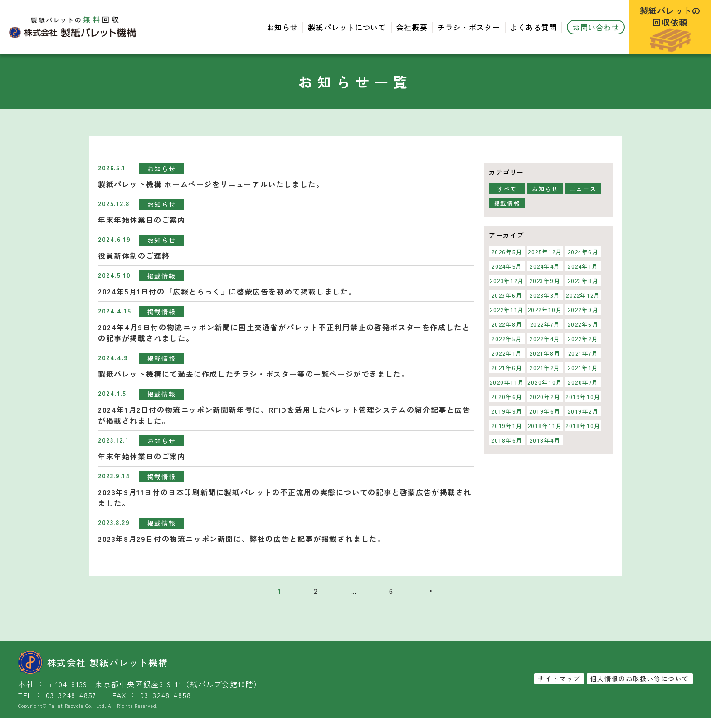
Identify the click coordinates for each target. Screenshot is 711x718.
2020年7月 (583, 382)
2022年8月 (506, 324)
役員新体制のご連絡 (134, 255)
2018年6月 (507, 440)
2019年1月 (506, 425)
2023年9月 (544, 280)
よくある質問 (533, 27)
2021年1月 (583, 367)
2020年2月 (544, 396)
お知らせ (282, 27)
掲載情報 (161, 275)
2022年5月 (507, 338)
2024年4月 (545, 266)
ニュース (583, 188)
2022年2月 (583, 338)
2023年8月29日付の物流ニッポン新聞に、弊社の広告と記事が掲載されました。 (241, 538)
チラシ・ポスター (469, 27)
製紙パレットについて (347, 27)
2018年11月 (545, 425)
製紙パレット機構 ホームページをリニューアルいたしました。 (211, 183)
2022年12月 (583, 295)
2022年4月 (545, 338)
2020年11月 (507, 382)
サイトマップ (559, 678)
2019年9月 (507, 411)
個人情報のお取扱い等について (639, 678)
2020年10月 (545, 382)
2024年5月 (507, 266)
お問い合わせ (595, 27)
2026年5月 (506, 251)
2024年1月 (583, 266)
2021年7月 (583, 353)
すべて (507, 188)
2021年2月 (545, 367)
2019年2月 (583, 411)
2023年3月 (545, 295)
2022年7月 (545, 324)
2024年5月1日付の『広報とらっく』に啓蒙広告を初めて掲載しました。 (227, 291)
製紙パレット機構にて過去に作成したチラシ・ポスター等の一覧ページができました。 (253, 373)
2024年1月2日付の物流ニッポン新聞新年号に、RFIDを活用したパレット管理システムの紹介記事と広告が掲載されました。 (284, 415)
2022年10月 (545, 309)
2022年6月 (583, 324)
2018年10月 (583, 425)
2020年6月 (507, 396)
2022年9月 (583, 309)
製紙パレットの (670, 28)
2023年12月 (507, 280)
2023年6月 (506, 295)
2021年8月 (544, 353)
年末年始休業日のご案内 (142, 219)
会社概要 (412, 27)
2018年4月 (544, 440)
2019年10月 (583, 396)
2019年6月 (545, 411)
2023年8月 (583, 280)
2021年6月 (506, 367)
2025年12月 (545, 251)
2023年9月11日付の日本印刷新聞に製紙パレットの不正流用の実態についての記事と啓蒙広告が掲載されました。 (285, 497)
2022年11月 (507, 309)
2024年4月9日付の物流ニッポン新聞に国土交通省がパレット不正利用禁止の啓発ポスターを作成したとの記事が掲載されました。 (284, 332)
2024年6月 (583, 251)
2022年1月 (507, 353)
